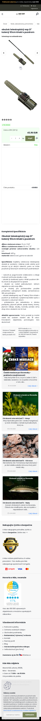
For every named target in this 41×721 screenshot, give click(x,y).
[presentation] (4, 53)
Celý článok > (32, 386)
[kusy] (15, 138)
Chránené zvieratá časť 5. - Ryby (16, 503)
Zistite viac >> (22, 532)
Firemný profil (9, 641)
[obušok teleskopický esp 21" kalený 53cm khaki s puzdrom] (20, 53)
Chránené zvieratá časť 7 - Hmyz (16, 418)
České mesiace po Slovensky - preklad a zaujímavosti (17, 373)
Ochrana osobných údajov (14, 630)
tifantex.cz (25, 655)
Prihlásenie (26, 6)
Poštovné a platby (11, 627)
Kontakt (7, 638)
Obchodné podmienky (13, 632)
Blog (6, 644)
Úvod (5, 24)
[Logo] (20, 14)
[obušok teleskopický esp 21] (20, 95)
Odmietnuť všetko (13, 715)
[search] (37, 14)
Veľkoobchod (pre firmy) (14, 649)
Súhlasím (29, 715)
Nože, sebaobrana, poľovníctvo (22, 24)
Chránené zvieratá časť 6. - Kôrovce (18, 461)
